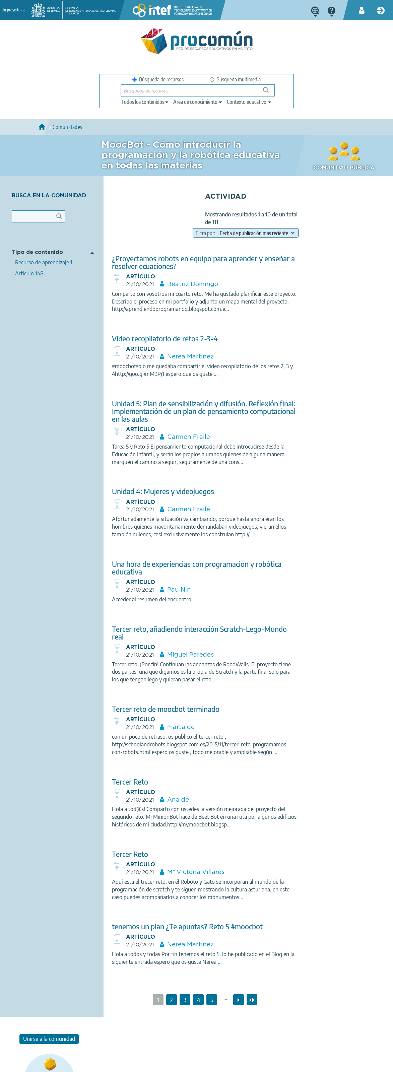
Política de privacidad (105, 1064)
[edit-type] (145, 101)
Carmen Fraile (183, 438)
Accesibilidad (196, 1064)
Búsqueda (269, 92)
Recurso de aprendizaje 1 (43, 262)
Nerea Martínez (185, 357)
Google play (216, 1037)
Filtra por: (196, 233)
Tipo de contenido (37, 251)
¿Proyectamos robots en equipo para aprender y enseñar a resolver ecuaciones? (198, 263)
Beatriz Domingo (187, 285)
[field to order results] (247, 232)
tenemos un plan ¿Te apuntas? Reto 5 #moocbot (182, 927)
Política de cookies (154, 1064)
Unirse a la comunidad (344, 197)
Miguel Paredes (185, 655)
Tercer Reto (125, 782)
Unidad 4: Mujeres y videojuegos (158, 491)
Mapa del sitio (233, 1064)
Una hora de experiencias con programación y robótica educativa (191, 568)
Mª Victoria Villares (190, 873)
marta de (176, 728)
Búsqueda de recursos (158, 79)
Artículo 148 (29, 273)
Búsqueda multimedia (235, 79)
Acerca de (32, 1064)
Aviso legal (63, 1064)
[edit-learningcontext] (249, 101)
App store (158, 1037)
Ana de (173, 800)
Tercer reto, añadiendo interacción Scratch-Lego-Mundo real (194, 633)
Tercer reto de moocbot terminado (160, 709)
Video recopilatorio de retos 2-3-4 (159, 339)
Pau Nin (174, 590)
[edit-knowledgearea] (198, 101)
